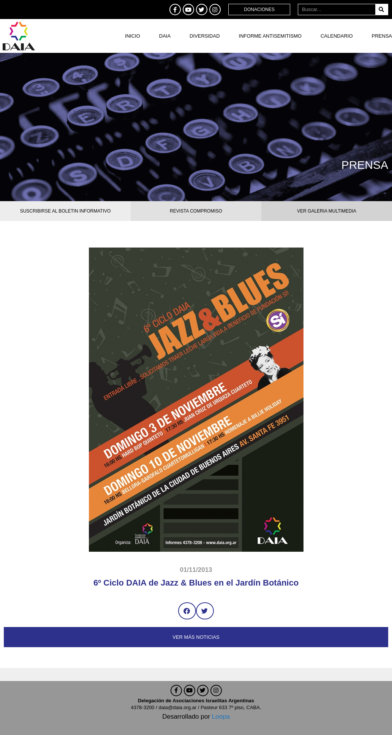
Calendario (337, 36)
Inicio (132, 36)
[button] (187, 610)
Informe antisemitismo (270, 36)
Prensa (382, 36)
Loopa (221, 716)
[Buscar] (381, 9)
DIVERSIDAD (205, 36)
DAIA (165, 36)
